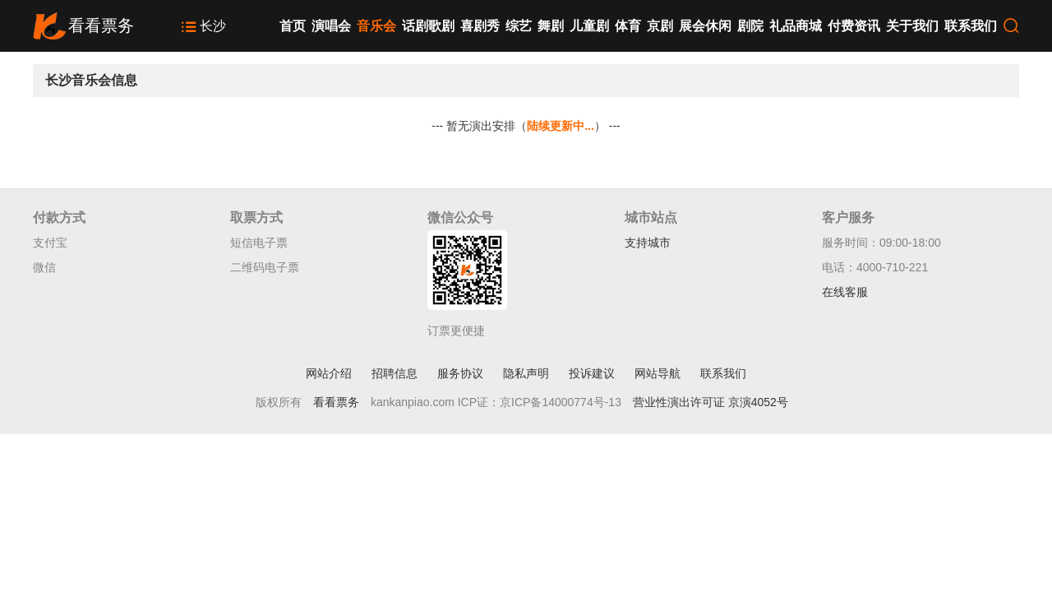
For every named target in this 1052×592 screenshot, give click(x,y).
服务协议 (460, 373)
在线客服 (845, 291)
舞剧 (551, 26)
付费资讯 (854, 26)
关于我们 (912, 26)
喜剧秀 (480, 26)
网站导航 (657, 373)
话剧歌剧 (428, 26)
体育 (628, 26)
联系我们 (970, 26)
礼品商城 (795, 26)
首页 (292, 26)
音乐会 (376, 26)
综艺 (518, 26)
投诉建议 (592, 373)
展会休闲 (705, 26)
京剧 (660, 26)
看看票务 (336, 402)
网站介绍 (329, 373)
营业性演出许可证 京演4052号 (710, 402)
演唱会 (331, 26)
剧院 (750, 26)
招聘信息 (394, 373)
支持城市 (648, 242)
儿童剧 (589, 26)
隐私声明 (526, 373)
